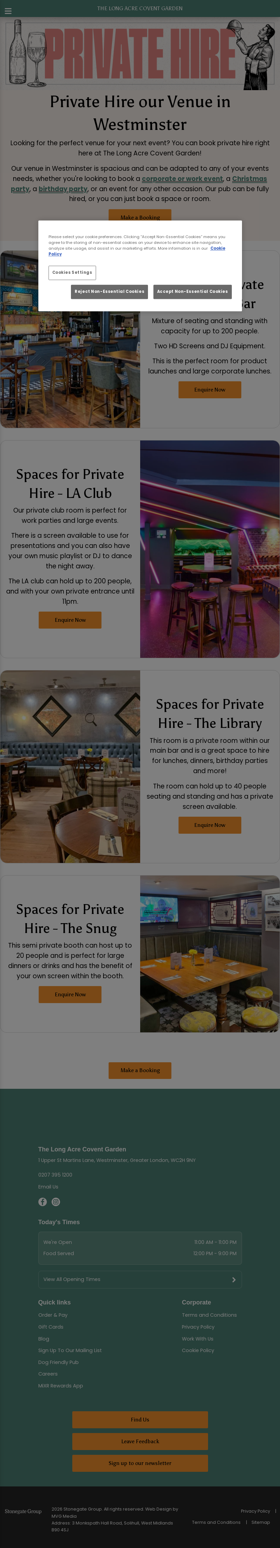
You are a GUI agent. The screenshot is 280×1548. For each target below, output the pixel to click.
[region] (140, 265)
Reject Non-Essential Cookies (109, 292)
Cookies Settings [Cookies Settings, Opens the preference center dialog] (72, 272)
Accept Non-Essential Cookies (192, 292)
